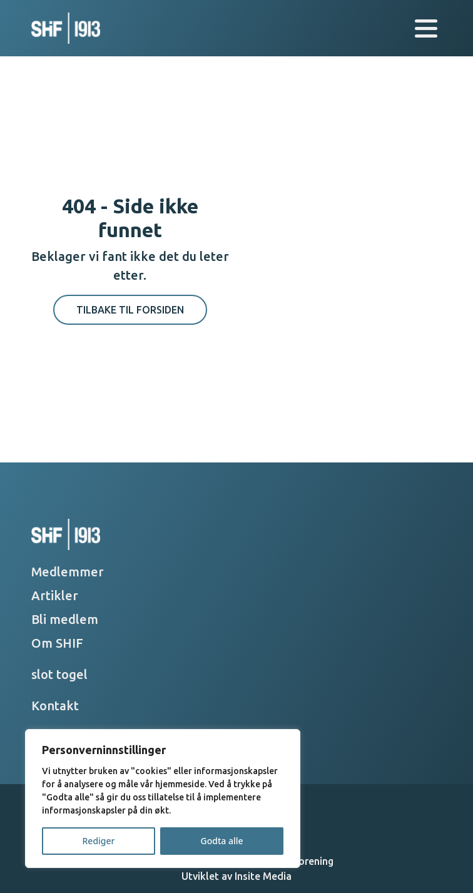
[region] (162, 798)
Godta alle (221, 841)
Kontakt (55, 705)
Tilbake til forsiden (130, 309)
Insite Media (263, 876)
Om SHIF (57, 643)
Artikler (54, 595)
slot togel (59, 674)
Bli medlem (64, 619)
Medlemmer (67, 571)
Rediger (99, 841)
